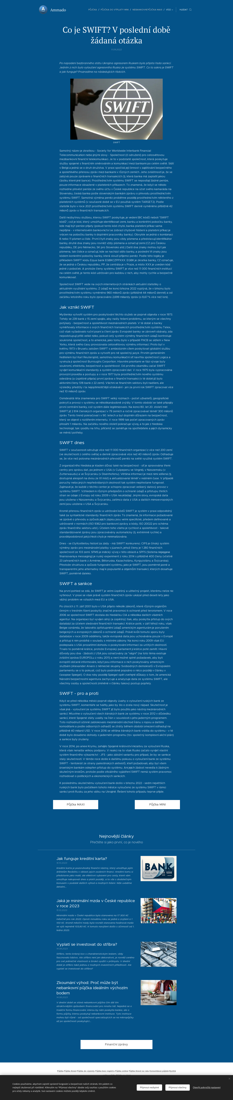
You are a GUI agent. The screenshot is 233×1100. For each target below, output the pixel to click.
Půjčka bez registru (105, 1071)
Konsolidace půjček (159, 1071)
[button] (185, 9)
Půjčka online (121, 1071)
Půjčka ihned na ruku (139, 1071)
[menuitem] (77, 9)
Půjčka (60, 1071)
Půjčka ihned (70, 1071)
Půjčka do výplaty (86, 1071)
